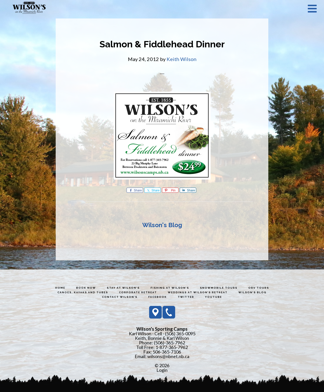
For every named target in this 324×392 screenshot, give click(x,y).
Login (162, 370)
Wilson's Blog (162, 225)
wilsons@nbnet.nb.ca (168, 356)
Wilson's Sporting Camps (29, 8)
